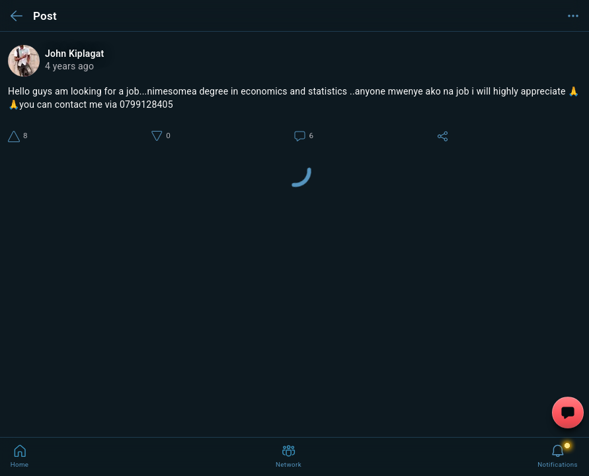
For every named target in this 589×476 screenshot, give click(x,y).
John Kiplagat (74, 53)
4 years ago (69, 66)
